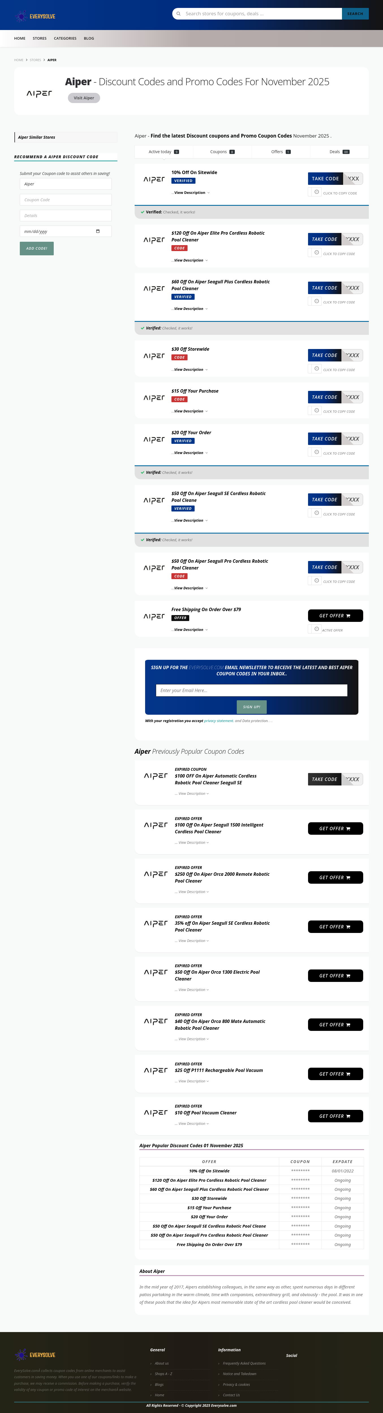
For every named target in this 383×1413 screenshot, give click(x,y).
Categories (65, 38)
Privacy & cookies (236, 1384)
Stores (40, 38)
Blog (89, 38)
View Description (194, 793)
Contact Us (231, 1395)
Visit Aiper (84, 97)
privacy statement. (219, 720)
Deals (339, 151)
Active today (164, 151)
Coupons (222, 151)
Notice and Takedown (239, 1373)
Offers (281, 151)
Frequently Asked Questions (244, 1363)
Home (19, 38)
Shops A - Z (163, 1373)
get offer (335, 616)
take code (325, 178)
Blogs (159, 1384)
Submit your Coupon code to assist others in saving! (65, 173)
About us (162, 1363)
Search (355, 13)
